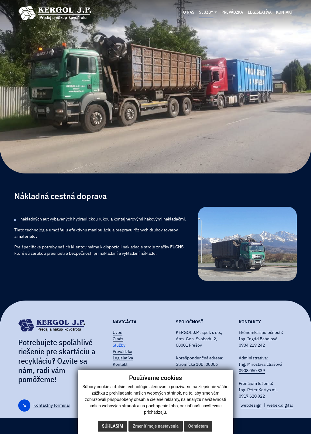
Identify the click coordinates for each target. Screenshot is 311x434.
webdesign (251, 405)
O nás (118, 338)
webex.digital (280, 405)
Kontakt (120, 364)
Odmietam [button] (198, 426)
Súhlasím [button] (112, 426)
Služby (119, 345)
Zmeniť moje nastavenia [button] (156, 426)
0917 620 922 (252, 396)
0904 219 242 (252, 345)
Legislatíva (123, 358)
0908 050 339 (252, 370)
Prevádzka (122, 351)
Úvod (117, 332)
